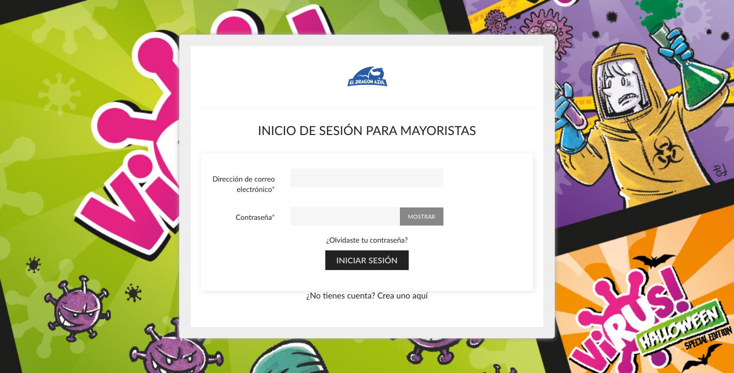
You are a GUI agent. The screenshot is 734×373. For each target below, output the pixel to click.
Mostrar (422, 216)
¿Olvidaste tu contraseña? (367, 239)
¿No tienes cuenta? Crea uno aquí (366, 296)
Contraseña (254, 217)
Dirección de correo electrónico (243, 183)
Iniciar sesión (366, 260)
